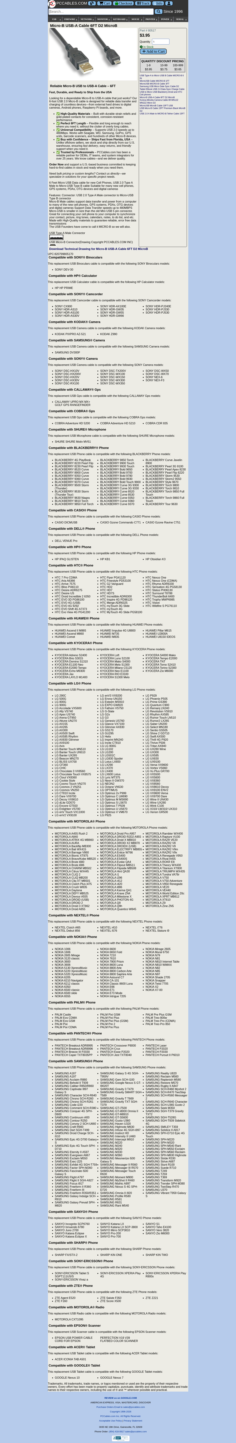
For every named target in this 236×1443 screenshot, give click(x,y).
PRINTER (152, 19)
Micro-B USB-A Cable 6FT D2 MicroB (157, 97)
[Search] (101, 11)
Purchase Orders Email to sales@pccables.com (121, 1407)
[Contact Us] (158, 3)
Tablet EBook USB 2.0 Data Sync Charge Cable (162, 89)
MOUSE (137, 19)
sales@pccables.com (136, 1431)
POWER (166, 19)
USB (56, 19)
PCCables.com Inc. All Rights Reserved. (120, 1416)
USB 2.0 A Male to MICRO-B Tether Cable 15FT (162, 113)
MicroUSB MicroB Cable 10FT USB (156, 105)
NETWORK (87, 19)
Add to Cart (153, 51)
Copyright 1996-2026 (120, 1411)
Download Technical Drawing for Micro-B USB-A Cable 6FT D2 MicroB (98, 249)
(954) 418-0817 (117, 1431)
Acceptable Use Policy (110, 1420)
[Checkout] (123, 3)
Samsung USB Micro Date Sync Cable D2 (159, 86)
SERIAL (181, 19)
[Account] (169, 3)
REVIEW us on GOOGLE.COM (120, 1398)
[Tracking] (143, 3)
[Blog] (92, 3)
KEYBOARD (120, 19)
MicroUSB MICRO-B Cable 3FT (154, 84)
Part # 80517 (148, 30)
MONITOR (103, 19)
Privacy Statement (133, 1420)
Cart (104, 3)
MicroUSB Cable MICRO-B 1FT (154, 81)
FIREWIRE (71, 19)
